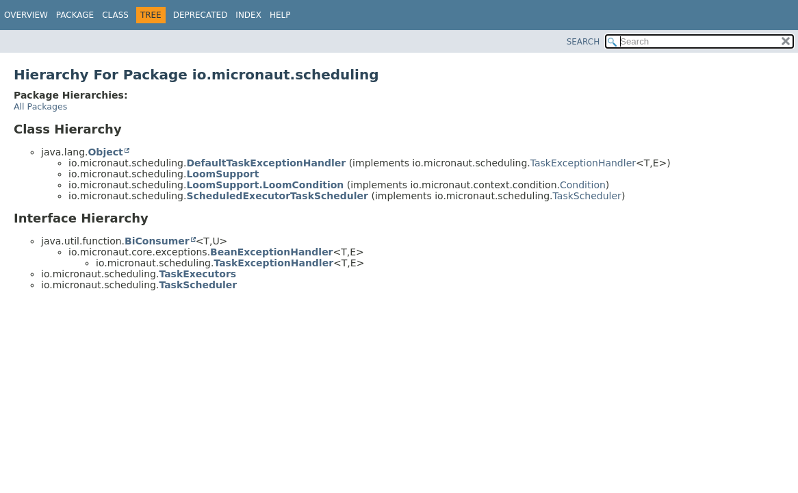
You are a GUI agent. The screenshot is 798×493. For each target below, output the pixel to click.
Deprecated (200, 15)
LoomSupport (222, 173)
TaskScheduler (587, 195)
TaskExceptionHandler (583, 162)
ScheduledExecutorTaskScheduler (277, 195)
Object (105, 152)
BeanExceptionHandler (271, 251)
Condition (583, 184)
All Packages (40, 106)
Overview (26, 15)
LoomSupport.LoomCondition (265, 184)
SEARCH (583, 42)
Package (75, 15)
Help (280, 15)
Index (248, 15)
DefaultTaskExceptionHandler (266, 162)
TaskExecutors (197, 273)
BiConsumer (157, 241)
